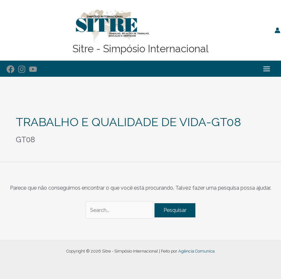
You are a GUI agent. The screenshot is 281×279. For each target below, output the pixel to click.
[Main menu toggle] (266, 69)
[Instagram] (22, 69)
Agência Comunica (196, 251)
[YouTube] (33, 69)
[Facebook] (10, 69)
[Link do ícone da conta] (277, 30)
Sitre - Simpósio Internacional (140, 49)
